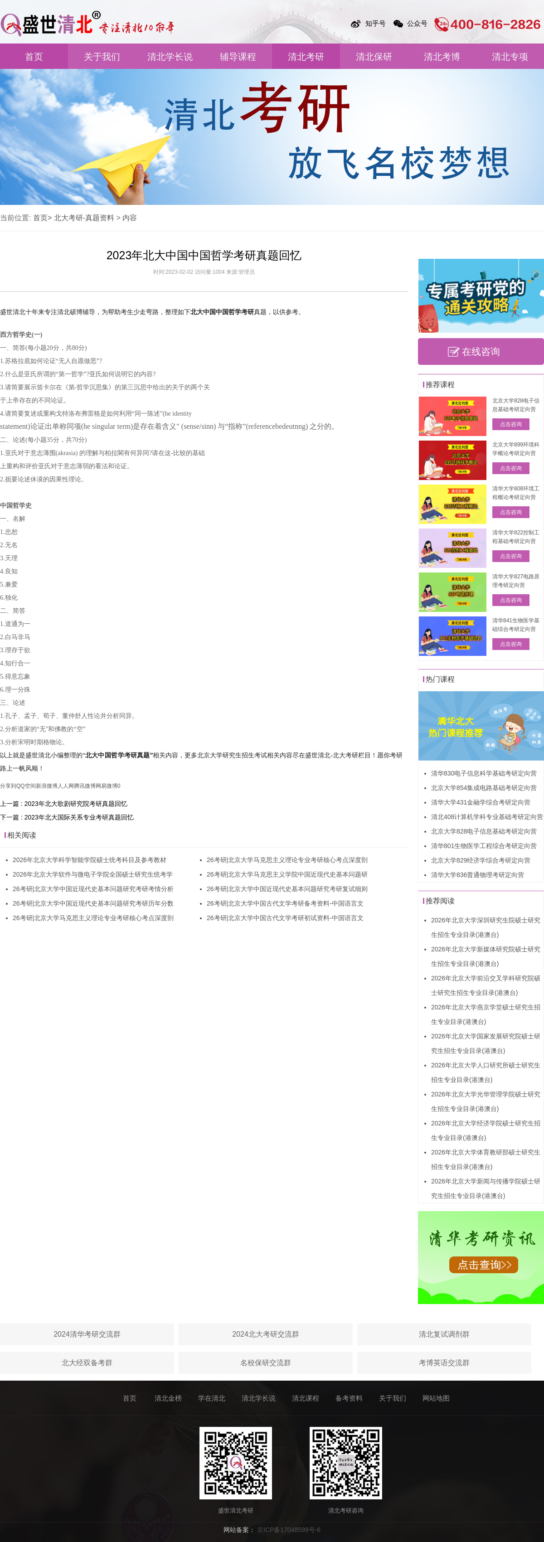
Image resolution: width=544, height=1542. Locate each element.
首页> (42, 218)
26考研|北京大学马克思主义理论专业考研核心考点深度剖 (93, 917)
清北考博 (442, 57)
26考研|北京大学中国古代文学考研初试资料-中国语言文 (285, 917)
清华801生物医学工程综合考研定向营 (484, 845)
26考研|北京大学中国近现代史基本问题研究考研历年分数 (93, 903)
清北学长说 (170, 57)
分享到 (8, 786)
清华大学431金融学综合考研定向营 (480, 802)
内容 (129, 218)
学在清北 (211, 1398)
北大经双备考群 (87, 1363)
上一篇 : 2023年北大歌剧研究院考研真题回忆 (63, 803)
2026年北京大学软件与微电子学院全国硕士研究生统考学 (93, 874)
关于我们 (102, 57)
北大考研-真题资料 (84, 218)
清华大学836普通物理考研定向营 (477, 874)
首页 (34, 57)
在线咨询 (481, 351)
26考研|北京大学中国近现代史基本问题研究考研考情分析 (93, 888)
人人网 (66, 786)
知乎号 (375, 23)
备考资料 (349, 1398)
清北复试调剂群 (444, 1334)
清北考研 (306, 57)
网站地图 (436, 1398)
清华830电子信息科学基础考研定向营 (484, 773)
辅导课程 (238, 57)
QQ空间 (26, 786)
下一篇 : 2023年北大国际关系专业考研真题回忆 (67, 817)
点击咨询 (511, 424)
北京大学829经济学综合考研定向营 (480, 860)
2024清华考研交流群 (87, 1334)
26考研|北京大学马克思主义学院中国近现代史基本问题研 (287, 874)
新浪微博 (47, 786)
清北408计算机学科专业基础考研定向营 (487, 816)
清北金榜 (168, 1398)
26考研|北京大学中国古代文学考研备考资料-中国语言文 (285, 903)
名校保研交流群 (265, 1363)
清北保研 (374, 57)
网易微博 (106, 786)
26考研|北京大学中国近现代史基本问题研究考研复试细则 (287, 888)
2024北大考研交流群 (265, 1334)
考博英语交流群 (444, 1363)
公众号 (417, 23)
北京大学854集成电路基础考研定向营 (484, 787)
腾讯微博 (85, 786)
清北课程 (305, 1398)
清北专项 (510, 57)
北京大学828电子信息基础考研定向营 (484, 831)
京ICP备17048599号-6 (289, 1529)
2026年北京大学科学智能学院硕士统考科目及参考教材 (89, 859)
